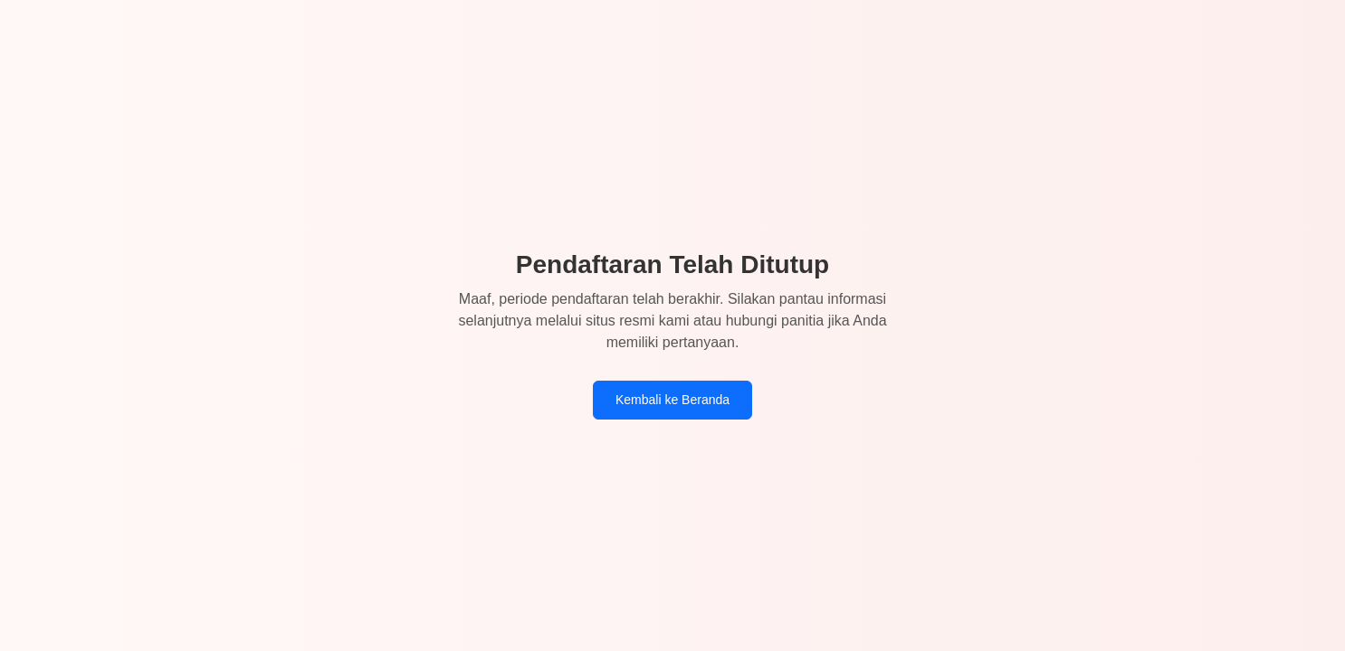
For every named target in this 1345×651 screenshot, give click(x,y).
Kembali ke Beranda (672, 399)
